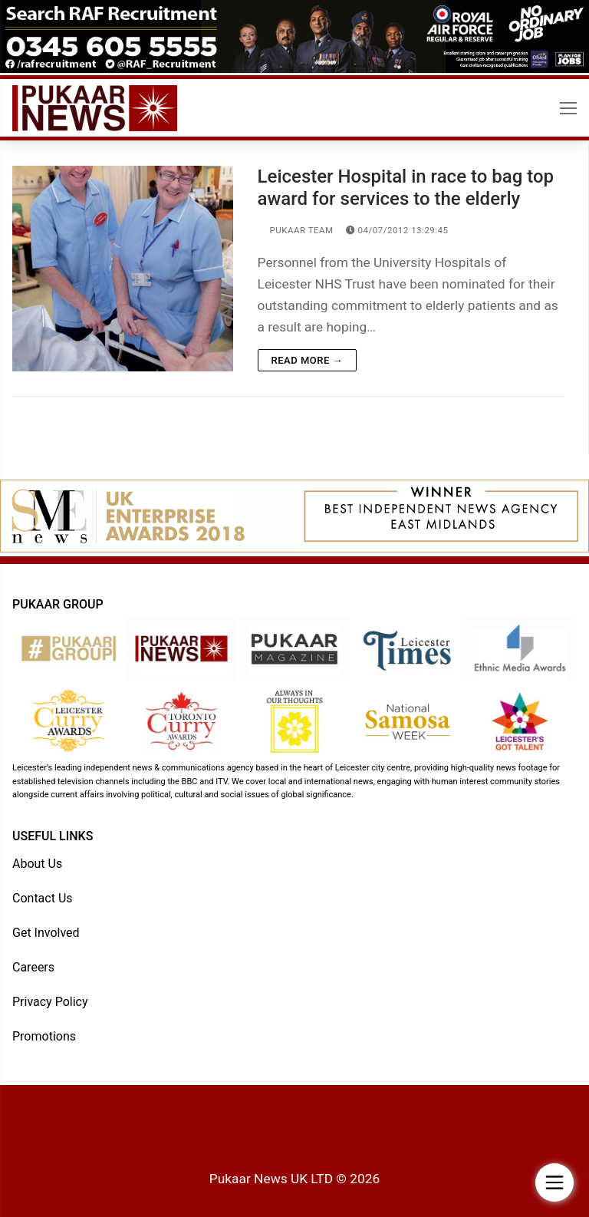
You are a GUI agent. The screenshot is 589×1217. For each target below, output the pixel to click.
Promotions (44, 1036)
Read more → (307, 360)
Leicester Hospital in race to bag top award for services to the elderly (406, 187)
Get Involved (46, 932)
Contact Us (42, 898)
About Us (37, 863)
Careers (33, 967)
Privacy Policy (50, 1001)
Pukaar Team (296, 230)
